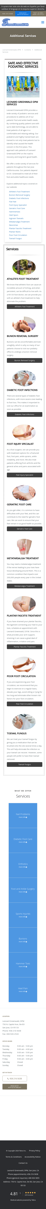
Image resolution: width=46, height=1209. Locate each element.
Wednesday (20, 1052)
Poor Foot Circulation (18, 235)
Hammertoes (14, 211)
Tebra (34, 1200)
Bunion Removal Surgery (19, 195)
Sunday (20, 1065)
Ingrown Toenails (16, 218)
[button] (23, 14)
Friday (20, 1058)
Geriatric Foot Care (17, 208)
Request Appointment (14, 1087)
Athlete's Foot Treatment (19, 191)
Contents (27, 50)
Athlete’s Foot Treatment (25, 306)
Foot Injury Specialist (18, 205)
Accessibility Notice (32, 1157)
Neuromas (13, 225)
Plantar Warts (14, 231)
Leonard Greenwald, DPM (11, 50)
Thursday (20, 1055)
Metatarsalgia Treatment (19, 221)
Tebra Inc (22, 1151)
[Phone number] (14, 1078)
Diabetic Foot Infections (19, 198)
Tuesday (20, 1049)
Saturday (20, 1062)
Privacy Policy (34, 1150)
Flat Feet (12, 201)
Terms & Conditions (14, 1157)
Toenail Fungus (15, 238)
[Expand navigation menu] (43, 22)
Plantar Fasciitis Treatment (20, 228)
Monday (20, 1046)
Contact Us (23, 1163)
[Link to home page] (20, 22)
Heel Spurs (13, 215)
